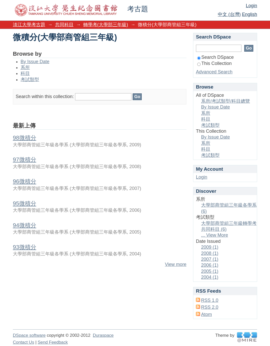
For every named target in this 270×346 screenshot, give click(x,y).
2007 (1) (209, 259)
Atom (206, 314)
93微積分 (24, 247)
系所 (25, 67)
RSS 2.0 (209, 307)
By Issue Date (35, 61)
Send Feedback (53, 342)
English (249, 14)
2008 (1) (209, 253)
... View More (214, 235)
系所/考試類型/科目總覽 (225, 101)
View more (175, 264)
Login (251, 5)
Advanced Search (214, 71)
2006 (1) (209, 265)
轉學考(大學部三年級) (105, 24)
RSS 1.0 (209, 300)
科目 (25, 73)
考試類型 (30, 79)
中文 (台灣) (229, 14)
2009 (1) (209, 247)
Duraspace (103, 335)
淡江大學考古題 (29, 24)
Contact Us (23, 342)
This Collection (214, 63)
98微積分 (24, 137)
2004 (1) (209, 277)
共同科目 (64, 24)
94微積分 (24, 225)
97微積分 (24, 159)
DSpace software (29, 335)
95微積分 (24, 203)
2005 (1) (209, 271)
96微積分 (24, 181)
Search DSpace (215, 57)
